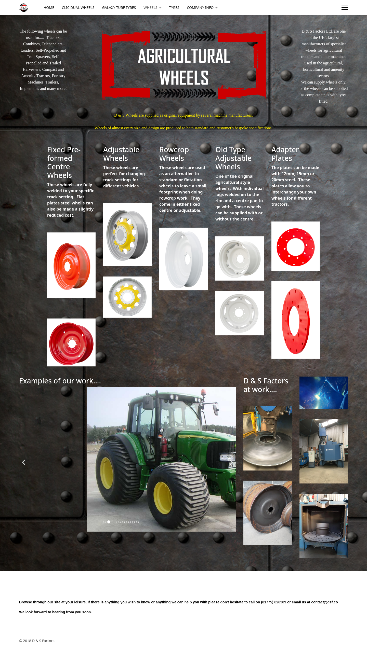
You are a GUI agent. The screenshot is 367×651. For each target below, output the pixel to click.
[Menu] (345, 7)
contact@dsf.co (324, 602)
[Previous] (24, 448)
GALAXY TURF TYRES (119, 7)
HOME (49, 7)
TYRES (174, 7)
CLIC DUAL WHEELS (78, 7)
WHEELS (150, 7)
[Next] (231, 448)
